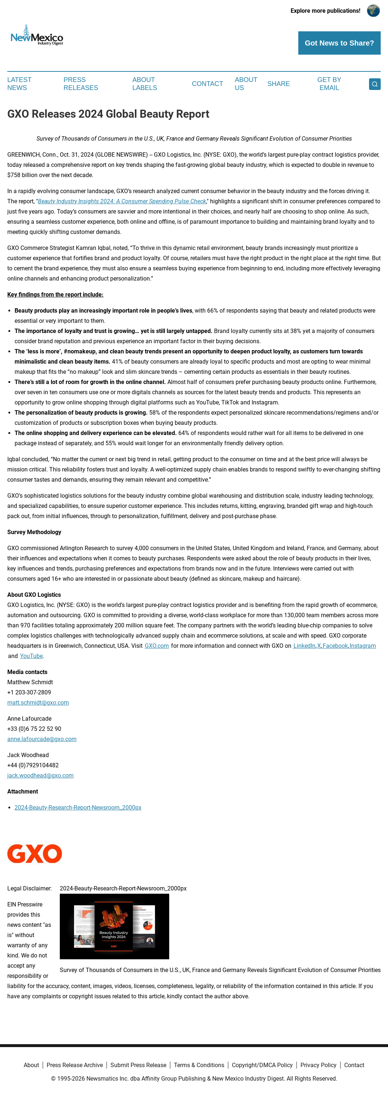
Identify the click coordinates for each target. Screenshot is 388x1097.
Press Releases (80, 83)
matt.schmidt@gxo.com (38, 702)
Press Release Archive (75, 1065)
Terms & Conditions (199, 1065)
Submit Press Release (138, 1065)
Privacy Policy (318, 1065)
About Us (246, 83)
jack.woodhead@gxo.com (40, 775)
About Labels (144, 83)
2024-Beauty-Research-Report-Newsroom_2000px (78, 807)
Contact (207, 83)
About (31, 1065)
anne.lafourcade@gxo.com (42, 739)
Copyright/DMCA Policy (262, 1065)
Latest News (19, 83)
